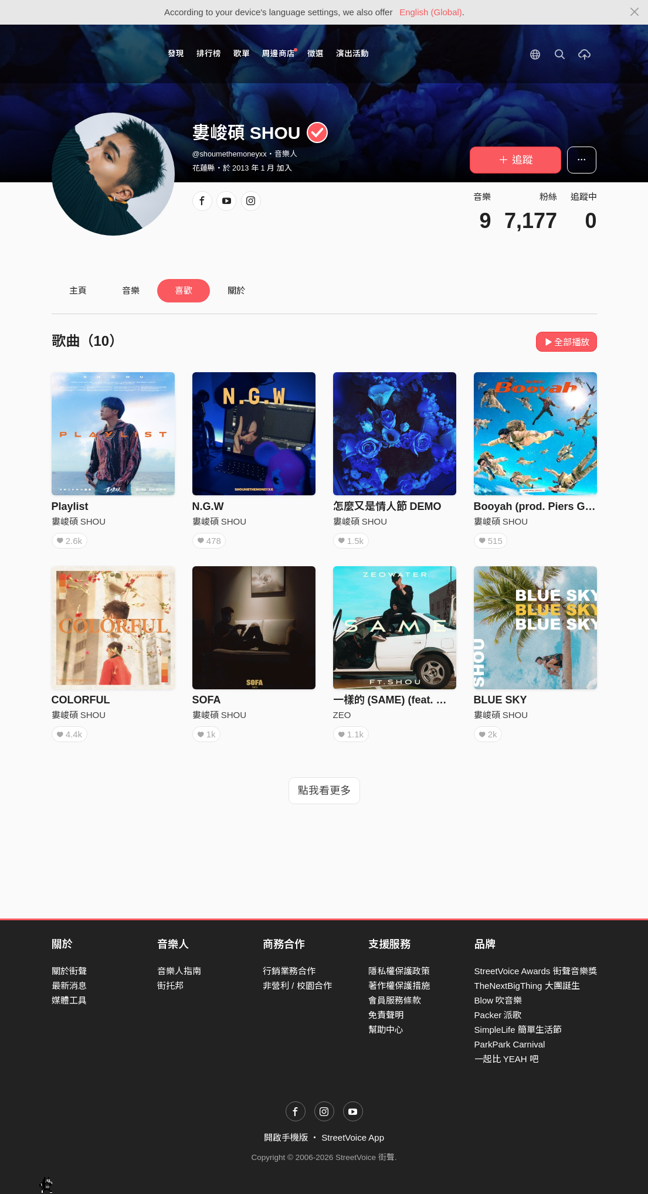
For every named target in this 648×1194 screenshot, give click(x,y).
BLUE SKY (500, 700)
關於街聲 (69, 971)
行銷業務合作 (289, 971)
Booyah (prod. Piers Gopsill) (545, 506)
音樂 (131, 290)
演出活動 (352, 53)
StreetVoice (100, 54)
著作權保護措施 (399, 986)
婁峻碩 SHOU (79, 521)
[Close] (635, 12)
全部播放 (567, 342)
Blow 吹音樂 (498, 1000)
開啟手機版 (286, 1137)
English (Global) (430, 12)
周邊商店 (280, 53)
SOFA (206, 700)
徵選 (315, 53)
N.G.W (208, 506)
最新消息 (69, 986)
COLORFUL (81, 700)
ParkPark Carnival (509, 1044)
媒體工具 (69, 1000)
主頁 (78, 290)
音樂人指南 (179, 971)
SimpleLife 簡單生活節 (518, 1030)
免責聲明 (385, 1015)
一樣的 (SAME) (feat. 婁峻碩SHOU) (417, 700)
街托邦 (170, 986)
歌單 (241, 53)
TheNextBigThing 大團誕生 (527, 986)
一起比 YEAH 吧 (506, 1059)
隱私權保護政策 (399, 971)
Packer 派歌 (498, 1015)
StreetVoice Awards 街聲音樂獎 (535, 971)
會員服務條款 (394, 1000)
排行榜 (208, 53)
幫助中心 (385, 1030)
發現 (176, 53)
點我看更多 (324, 791)
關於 (236, 290)
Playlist (70, 506)
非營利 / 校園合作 (297, 986)
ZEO (342, 715)
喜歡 (183, 290)
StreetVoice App (352, 1137)
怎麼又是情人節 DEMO (387, 506)
